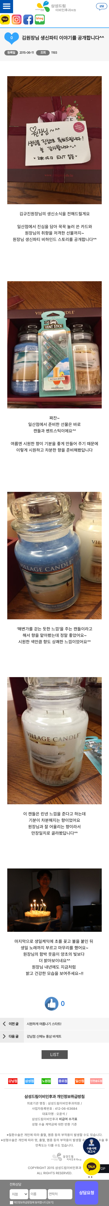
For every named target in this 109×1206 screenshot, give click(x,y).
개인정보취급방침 (71, 1096)
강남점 (12, 1081)
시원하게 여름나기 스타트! (44, 1024)
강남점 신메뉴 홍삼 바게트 (44, 1036)
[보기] (50, 1202)
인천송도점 (96, 1081)
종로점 (62, 1081)
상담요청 (86, 1192)
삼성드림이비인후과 (40, 1096)
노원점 (46, 1081)
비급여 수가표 (68, 1119)
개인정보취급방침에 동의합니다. (30, 1202)
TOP (102, 1169)
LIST (54, 1054)
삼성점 (29, 1081)
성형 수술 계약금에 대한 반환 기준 (54, 1124)
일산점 (79, 1081)
